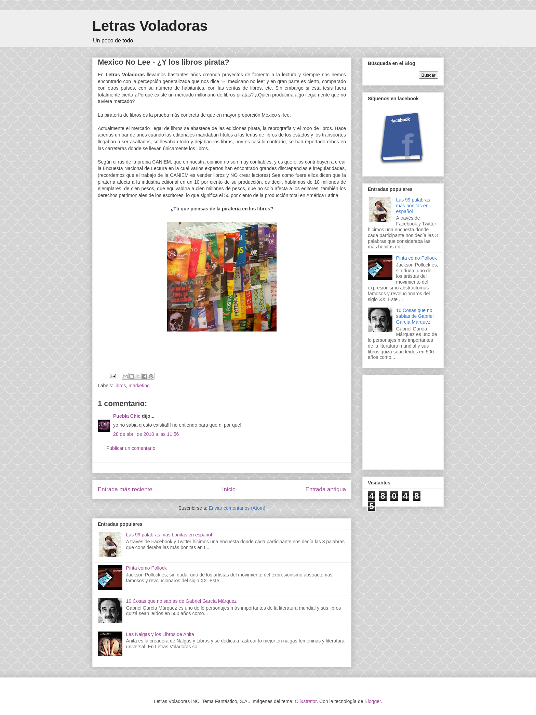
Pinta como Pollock (146, 568)
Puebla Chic (126, 416)
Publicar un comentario (130, 448)
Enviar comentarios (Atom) (237, 508)
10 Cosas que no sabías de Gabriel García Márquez (181, 601)
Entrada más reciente (125, 489)
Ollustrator (306, 701)
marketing (139, 385)
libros (120, 385)
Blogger (372, 701)
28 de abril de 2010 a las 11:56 (146, 434)
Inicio (229, 489)
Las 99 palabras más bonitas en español (169, 534)
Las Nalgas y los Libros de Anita (160, 634)
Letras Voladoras (150, 26)
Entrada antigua (326, 489)
